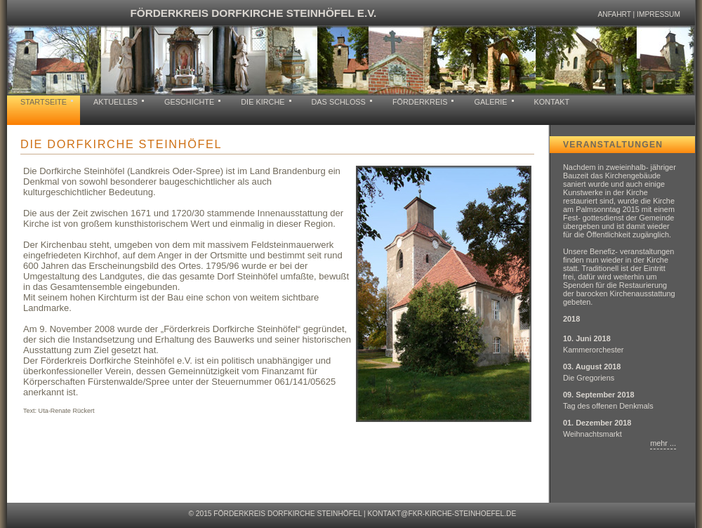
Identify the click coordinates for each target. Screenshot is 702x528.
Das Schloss (339, 102)
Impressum (658, 14)
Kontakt (552, 102)
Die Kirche (262, 102)
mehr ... (663, 443)
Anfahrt (613, 14)
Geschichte (189, 102)
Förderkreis (420, 102)
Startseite (43, 102)
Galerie (490, 102)
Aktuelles (115, 102)
